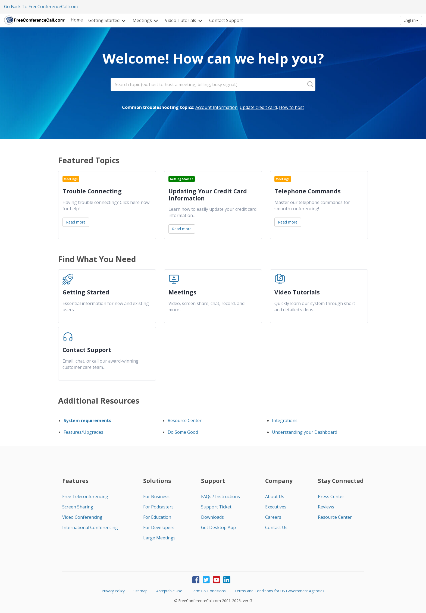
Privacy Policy (113, 590)
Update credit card (258, 107)
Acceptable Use (169, 590)
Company (279, 481)
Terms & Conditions (208, 590)
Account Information (216, 107)
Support (213, 481)
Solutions (157, 481)
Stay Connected (341, 481)
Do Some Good (183, 432)
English (410, 20)
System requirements (87, 420)
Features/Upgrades (83, 432)
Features (75, 481)
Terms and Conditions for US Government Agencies (279, 590)
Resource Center (185, 420)
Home (77, 20)
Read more (76, 222)
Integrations (284, 420)
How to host (291, 107)
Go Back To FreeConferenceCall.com (41, 7)
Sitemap (140, 590)
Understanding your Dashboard (304, 432)
